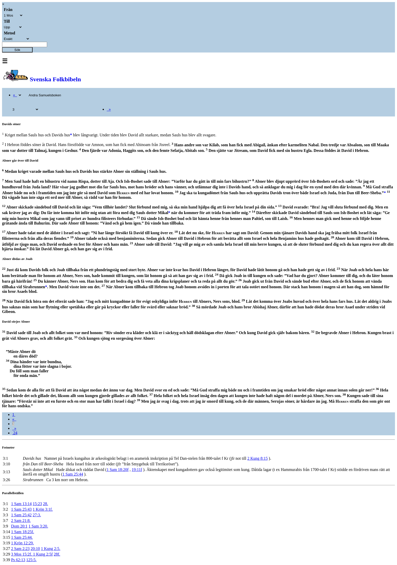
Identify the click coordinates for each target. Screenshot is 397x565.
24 (14, 433)
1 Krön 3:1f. (43, 509)
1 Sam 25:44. (22, 537)
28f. (57, 554)
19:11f (137, 469)
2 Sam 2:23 (20, 548)
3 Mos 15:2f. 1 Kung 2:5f (32, 554)
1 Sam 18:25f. (22, 532)
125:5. (31, 560)
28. (45, 504)
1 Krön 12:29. (22, 543)
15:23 (37, 504)
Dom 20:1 (19, 526)
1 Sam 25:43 (21, 509)
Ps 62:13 (18, 560)
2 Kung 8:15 (257, 458)
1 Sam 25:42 (21, 515)
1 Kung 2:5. (50, 548)
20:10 (35, 548)
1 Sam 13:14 (21, 504)
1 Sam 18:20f (118, 469)
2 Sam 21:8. (21, 520)
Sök (17, 50)
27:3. (37, 515)
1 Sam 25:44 (72, 474)
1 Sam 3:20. (38, 526)
